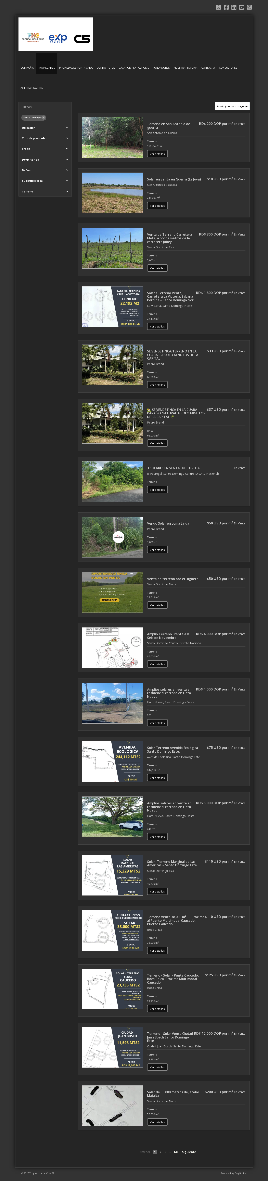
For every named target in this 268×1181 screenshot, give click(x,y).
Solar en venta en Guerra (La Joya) (174, 179)
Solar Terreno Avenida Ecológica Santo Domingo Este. (172, 750)
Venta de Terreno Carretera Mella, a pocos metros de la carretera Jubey (169, 238)
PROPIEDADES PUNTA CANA (76, 67)
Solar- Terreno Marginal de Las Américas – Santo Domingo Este (172, 863)
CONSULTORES (228, 67)
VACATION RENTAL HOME (134, 67)
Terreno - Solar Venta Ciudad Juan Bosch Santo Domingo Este (170, 1037)
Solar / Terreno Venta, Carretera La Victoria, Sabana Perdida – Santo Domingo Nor (170, 296)
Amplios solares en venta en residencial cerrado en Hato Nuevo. (169, 693)
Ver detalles (157, 154)
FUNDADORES (161, 67)
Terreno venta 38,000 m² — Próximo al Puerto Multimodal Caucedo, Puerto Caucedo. (175, 920)
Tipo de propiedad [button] (34, 138)
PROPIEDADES (46, 67)
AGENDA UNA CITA (32, 88)
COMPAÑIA (27, 67)
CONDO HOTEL (106, 67)
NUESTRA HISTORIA (185, 67)
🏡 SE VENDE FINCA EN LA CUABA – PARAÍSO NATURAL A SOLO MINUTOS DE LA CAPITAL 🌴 (176, 413)
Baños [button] (26, 170)
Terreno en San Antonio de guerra (168, 126)
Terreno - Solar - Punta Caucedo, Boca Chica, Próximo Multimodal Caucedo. (173, 979)
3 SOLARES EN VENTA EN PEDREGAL (174, 468)
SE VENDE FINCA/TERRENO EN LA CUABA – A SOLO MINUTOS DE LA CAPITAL (172, 355)
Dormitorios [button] (30, 159)
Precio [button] (26, 149)
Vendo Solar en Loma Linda (168, 523)
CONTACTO (208, 67)
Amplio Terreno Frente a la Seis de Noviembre (168, 636)
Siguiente (189, 1152)
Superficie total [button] (32, 181)
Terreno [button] (27, 191)
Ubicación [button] (29, 128)
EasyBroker (241, 1173)
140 (176, 1152)
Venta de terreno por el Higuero (173, 579)
